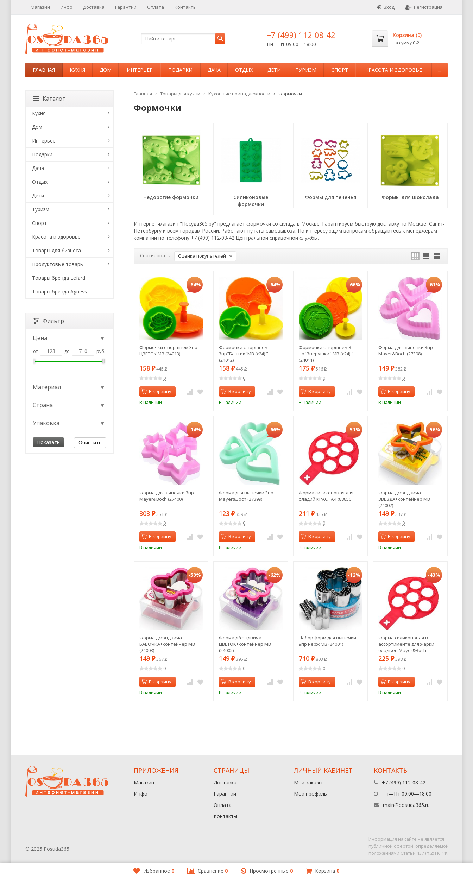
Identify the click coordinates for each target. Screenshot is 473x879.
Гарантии (126, 7)
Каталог (49, 98)
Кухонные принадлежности (239, 93)
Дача (214, 70)
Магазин (40, 7)
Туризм (306, 70)
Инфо (66, 7)
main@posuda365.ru (406, 805)
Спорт (339, 70)
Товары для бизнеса (56, 250)
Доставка (94, 7)
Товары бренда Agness (59, 291)
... (439, 70)
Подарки (180, 70)
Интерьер (140, 70)
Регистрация (423, 7)
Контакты (186, 7)
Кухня (77, 70)
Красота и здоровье (393, 70)
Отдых (244, 70)
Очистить (90, 442)
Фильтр (48, 321)
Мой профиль (310, 793)
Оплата (155, 7)
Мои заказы (308, 782)
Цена (69, 337)
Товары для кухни (180, 93)
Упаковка (69, 422)
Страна (69, 405)
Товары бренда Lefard (58, 277)
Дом (106, 70)
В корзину (156, 391)
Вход (386, 7)
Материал (69, 387)
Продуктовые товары (58, 264)
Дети (274, 70)
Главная (44, 70)
